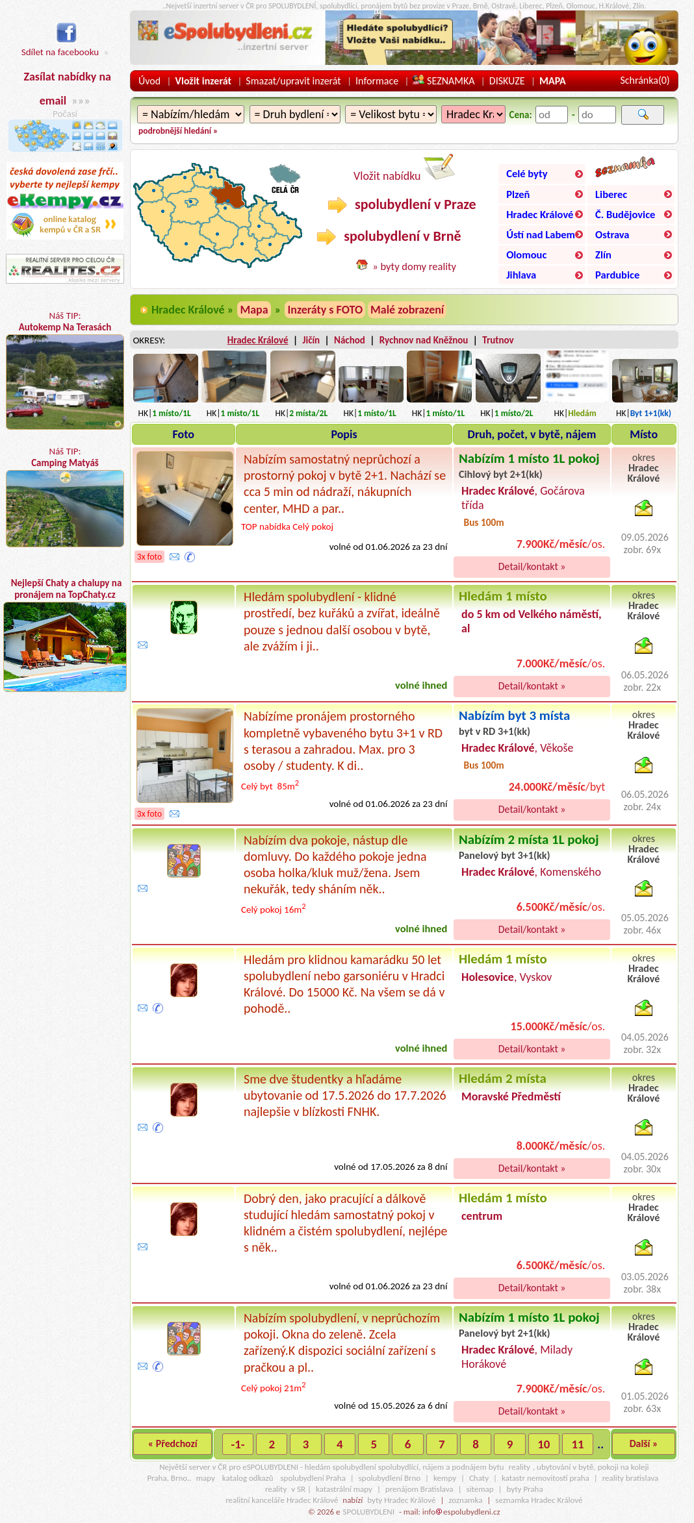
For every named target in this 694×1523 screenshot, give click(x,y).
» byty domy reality (414, 266)
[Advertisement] (65, 819)
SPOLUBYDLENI (368, 1512)
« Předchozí (173, 1443)
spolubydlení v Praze (402, 204)
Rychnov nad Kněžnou (424, 340)
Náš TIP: (64, 370)
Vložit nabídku (404, 168)
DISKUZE (507, 81)
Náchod (349, 340)
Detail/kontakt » (532, 566)
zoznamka (465, 1500)
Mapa (254, 310)
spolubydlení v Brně (388, 236)
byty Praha (525, 1489)
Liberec (611, 194)
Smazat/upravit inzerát (293, 81)
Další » (644, 1443)
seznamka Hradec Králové (538, 1500)
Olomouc (526, 254)
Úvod (149, 81)
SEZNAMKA (443, 81)
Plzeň (518, 194)
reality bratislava (630, 1478)
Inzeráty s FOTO (325, 310)
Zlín (603, 254)
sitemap (479, 1489)
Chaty (479, 1478)
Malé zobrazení (407, 310)
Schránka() (644, 80)
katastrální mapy (344, 1489)
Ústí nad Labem (540, 234)
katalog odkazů (248, 1478)
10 (543, 1444)
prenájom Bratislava (419, 1489)
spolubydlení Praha (313, 1478)
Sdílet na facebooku (60, 45)
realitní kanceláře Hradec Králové (281, 1500)
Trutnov (497, 340)
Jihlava (521, 274)
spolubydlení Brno (389, 1478)
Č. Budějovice (625, 214)
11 (578, 1444)
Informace (376, 81)
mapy (205, 1478)
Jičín (311, 340)
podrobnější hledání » (178, 130)
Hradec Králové (539, 214)
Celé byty (526, 173)
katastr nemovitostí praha (545, 1478)
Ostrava (612, 234)
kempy (444, 1478)
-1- (237, 1444)
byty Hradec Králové (401, 1500)
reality (519, 1467)
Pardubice (617, 274)
